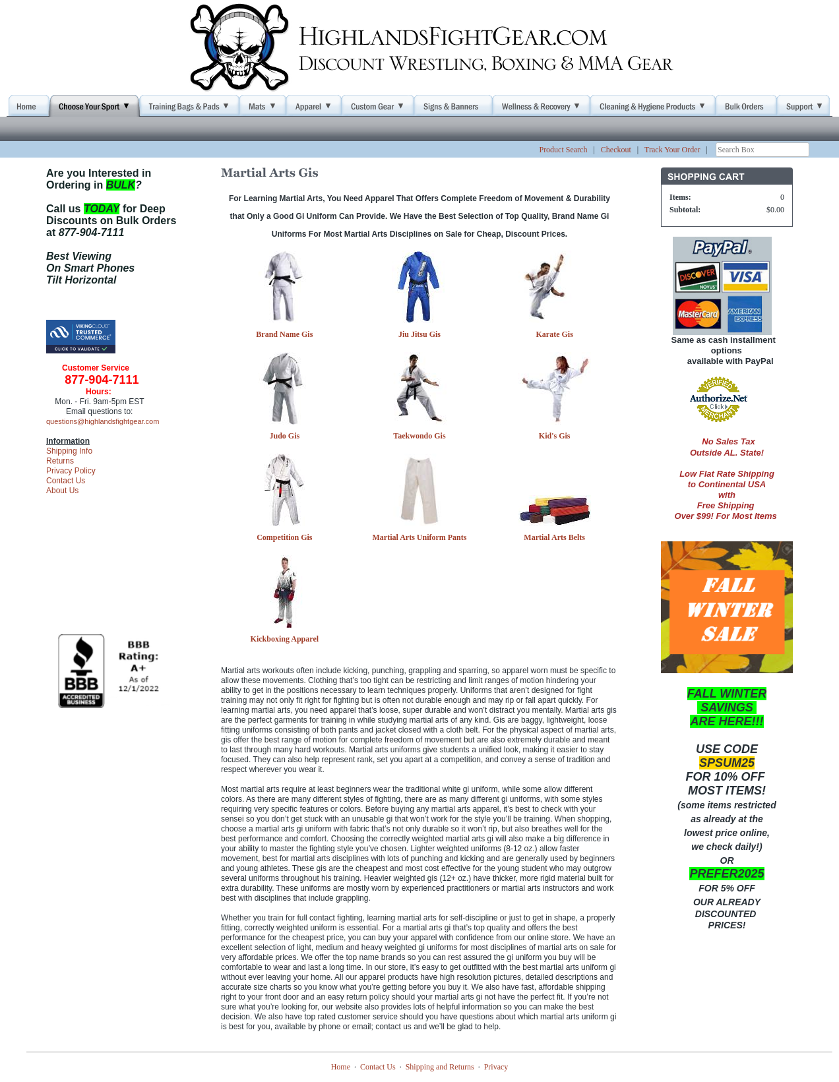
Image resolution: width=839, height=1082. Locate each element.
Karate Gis (554, 334)
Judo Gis (284, 435)
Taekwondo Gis (419, 435)
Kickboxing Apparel (285, 639)
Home (340, 1066)
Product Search (563, 149)
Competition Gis (284, 537)
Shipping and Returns (440, 1066)
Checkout (616, 149)
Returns (60, 461)
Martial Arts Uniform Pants (419, 537)
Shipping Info (69, 451)
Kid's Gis (555, 435)
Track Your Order (672, 149)
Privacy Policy (71, 470)
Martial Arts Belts (554, 537)
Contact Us (65, 480)
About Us (62, 490)
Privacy (496, 1066)
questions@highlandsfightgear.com (102, 421)
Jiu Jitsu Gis (419, 334)
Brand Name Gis (284, 334)
